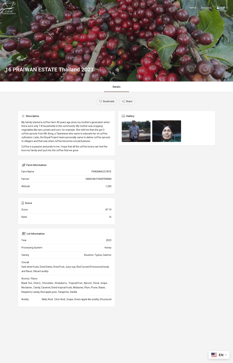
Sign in (224, 7)
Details (117, 86)
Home (192, 7)
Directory (206, 7)
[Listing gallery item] (136, 131)
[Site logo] (10, 7)
